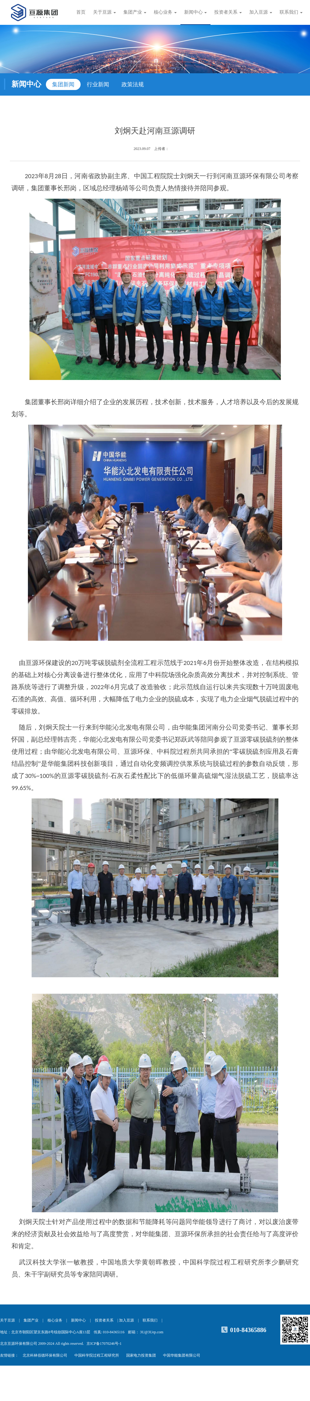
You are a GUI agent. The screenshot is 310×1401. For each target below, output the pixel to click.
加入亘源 (126, 1320)
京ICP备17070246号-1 (104, 1343)
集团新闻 (63, 84)
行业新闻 (98, 84)
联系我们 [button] (291, 12)
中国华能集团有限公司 (181, 1355)
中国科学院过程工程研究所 (96, 1355)
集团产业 (31, 1320)
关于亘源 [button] (104, 12)
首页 (81, 12)
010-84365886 (248, 1329)
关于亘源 (7, 1320)
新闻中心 (78, 1320)
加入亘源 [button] (260, 12)
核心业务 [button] (165, 12)
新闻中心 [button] (195, 12)
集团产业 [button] (134, 12)
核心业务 (54, 1320)
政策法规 (133, 84)
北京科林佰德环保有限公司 (45, 1355)
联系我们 (150, 1320)
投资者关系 (104, 1320)
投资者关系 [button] (228, 12)
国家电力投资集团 (141, 1355)
